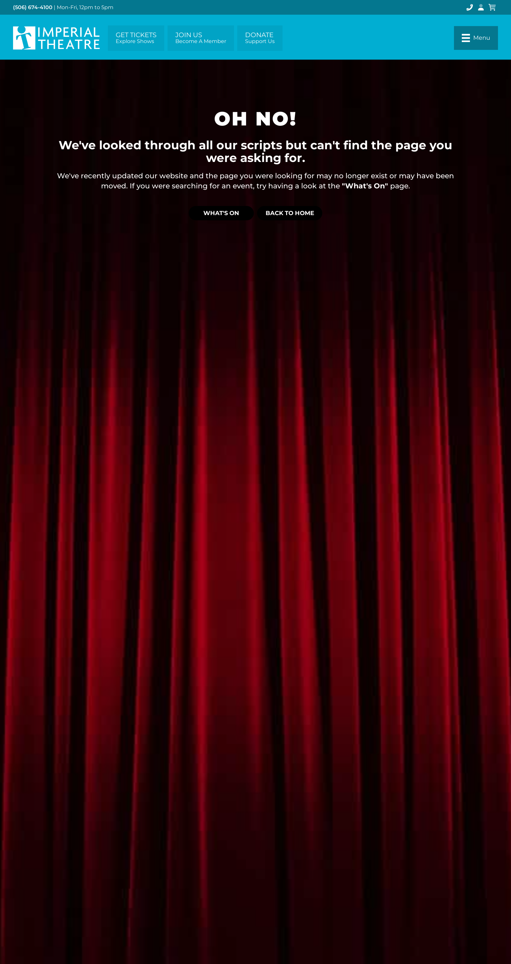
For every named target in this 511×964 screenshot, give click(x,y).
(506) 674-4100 (32, 7)
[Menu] (476, 38)
